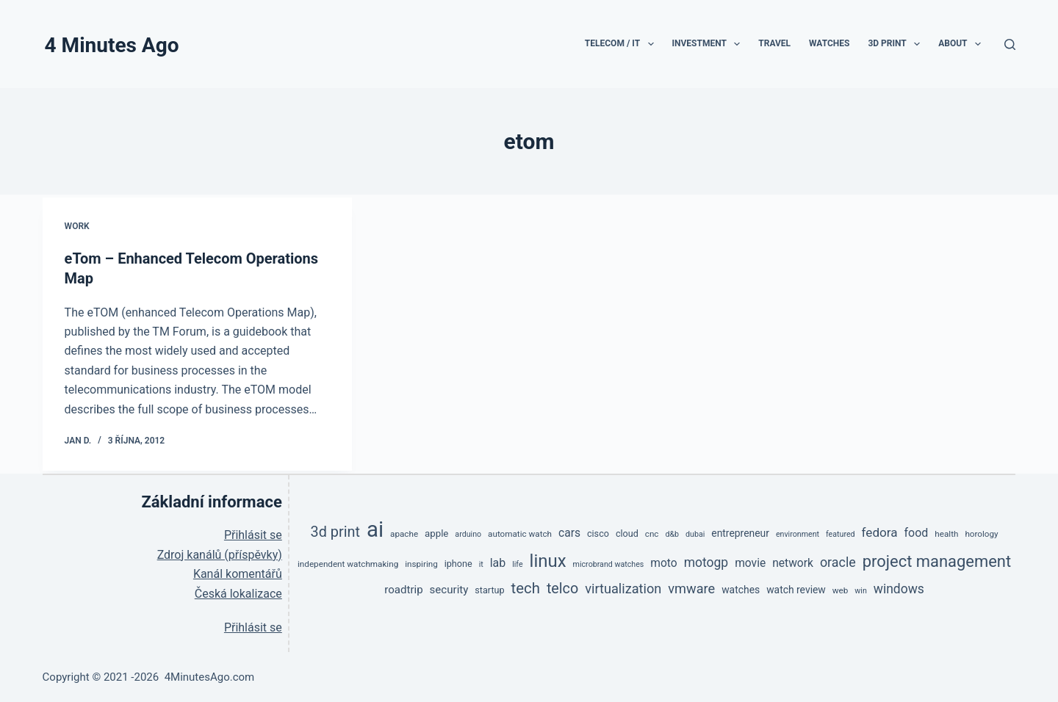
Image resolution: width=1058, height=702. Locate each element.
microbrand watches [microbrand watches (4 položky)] (608, 563)
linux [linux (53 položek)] (548, 559)
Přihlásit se (253, 534)
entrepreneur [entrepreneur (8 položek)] (740, 532)
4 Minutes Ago (112, 45)
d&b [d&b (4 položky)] (672, 533)
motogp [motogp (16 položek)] (706, 561)
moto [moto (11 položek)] (663, 561)
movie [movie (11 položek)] (750, 561)
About (962, 44)
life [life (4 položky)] (517, 563)
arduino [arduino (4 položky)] (468, 533)
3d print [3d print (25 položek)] (335, 530)
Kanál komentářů (237, 572)
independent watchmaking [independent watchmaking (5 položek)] (348, 562)
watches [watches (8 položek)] (740, 588)
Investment (709, 44)
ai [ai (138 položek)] (375, 527)
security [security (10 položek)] (449, 588)
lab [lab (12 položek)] (498, 561)
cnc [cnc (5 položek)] (652, 532)
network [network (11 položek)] (792, 561)
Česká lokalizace (238, 592)
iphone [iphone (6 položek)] (458, 562)
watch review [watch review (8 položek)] (796, 588)
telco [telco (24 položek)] (562, 587)
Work (77, 226)
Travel (774, 43)
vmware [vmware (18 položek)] (691, 587)
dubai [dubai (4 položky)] (695, 533)
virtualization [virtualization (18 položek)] (623, 587)
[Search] (1009, 44)
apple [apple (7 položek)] (436, 532)
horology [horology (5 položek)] (981, 532)
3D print (897, 44)
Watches (829, 43)
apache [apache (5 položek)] (404, 532)
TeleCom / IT (622, 44)
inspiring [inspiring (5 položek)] (421, 562)
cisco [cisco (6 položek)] (598, 532)
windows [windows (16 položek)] (899, 587)
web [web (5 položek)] (840, 589)
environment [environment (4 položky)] (797, 533)
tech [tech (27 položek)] (525, 587)
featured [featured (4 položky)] (840, 533)
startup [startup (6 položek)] (489, 588)
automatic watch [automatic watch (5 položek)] (520, 532)
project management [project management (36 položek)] (937, 560)
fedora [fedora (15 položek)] (880, 531)
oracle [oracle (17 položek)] (838, 560)
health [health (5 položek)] (946, 532)
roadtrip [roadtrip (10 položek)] (403, 588)
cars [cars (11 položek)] (569, 531)
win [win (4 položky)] (860, 589)
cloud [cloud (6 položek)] (627, 532)
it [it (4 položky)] (481, 563)
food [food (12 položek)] (916, 531)
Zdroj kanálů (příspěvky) (219, 553)
